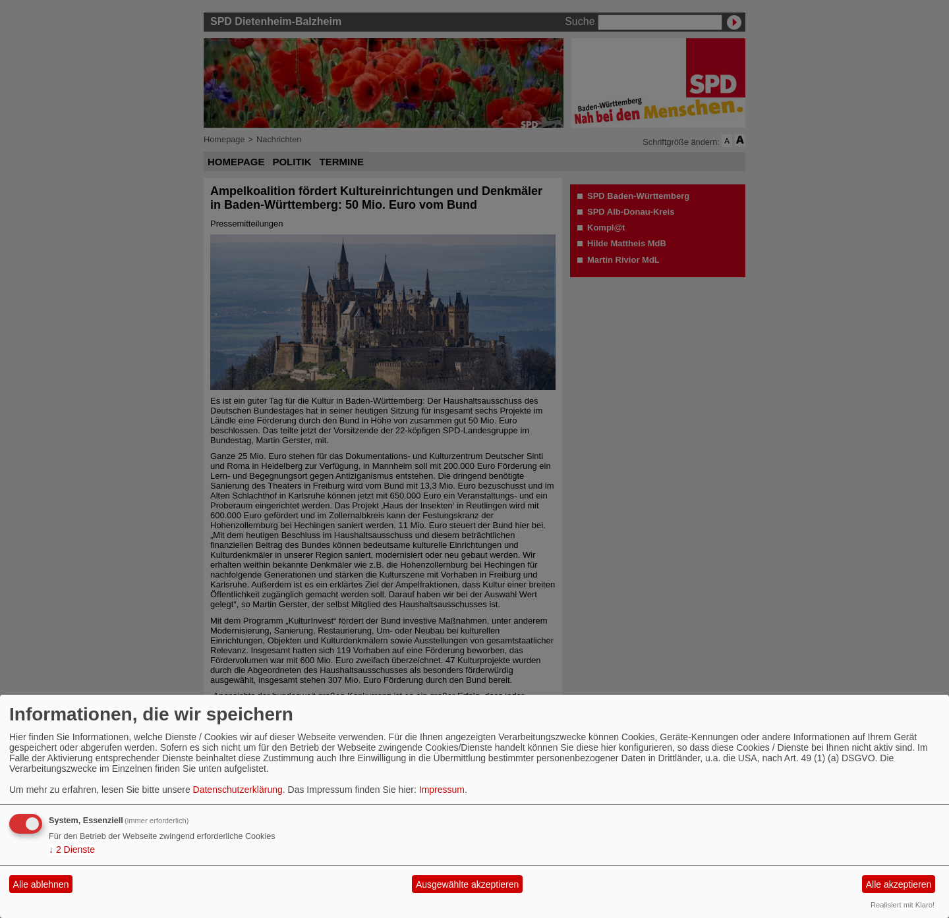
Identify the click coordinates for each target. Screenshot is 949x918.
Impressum (442, 789)
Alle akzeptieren (899, 884)
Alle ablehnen (41, 884)
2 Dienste (72, 849)
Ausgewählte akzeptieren (467, 884)
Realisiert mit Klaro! (903, 905)
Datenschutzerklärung (238, 789)
